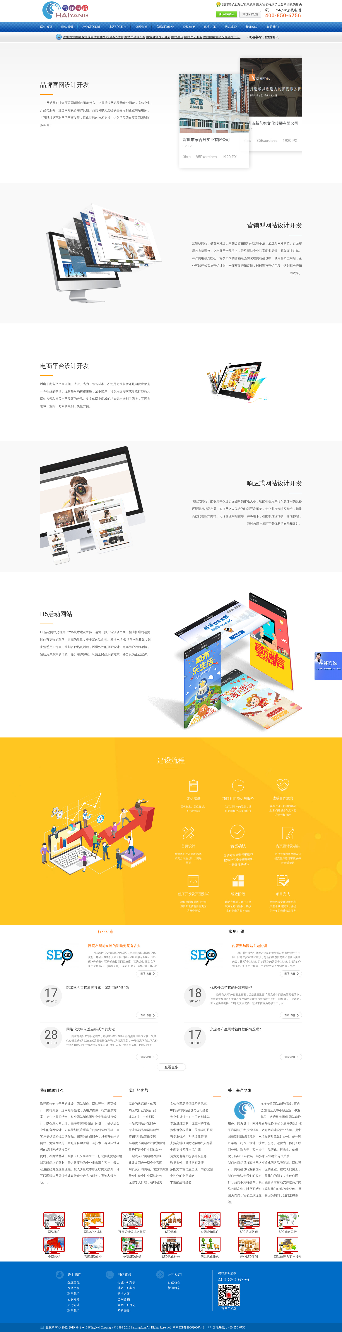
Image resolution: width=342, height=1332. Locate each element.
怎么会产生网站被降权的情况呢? (235, 1029)
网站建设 (231, 27)
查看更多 (171, 1067)
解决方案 (210, 27)
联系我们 (273, 27)
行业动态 (105, 931)
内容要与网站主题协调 (249, 946)
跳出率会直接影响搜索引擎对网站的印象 (97, 987)
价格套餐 (189, 27)
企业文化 (73, 1282)
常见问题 (236, 931)
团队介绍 (73, 1299)
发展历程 (73, 1288)
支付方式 (73, 1305)
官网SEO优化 (165, 27)
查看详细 (145, 973)
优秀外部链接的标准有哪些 (231, 987)
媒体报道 (67, 27)
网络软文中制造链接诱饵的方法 (90, 1029)
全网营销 (141, 27)
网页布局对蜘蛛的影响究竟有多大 (114, 946)
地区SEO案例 (118, 27)
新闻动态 (252, 27)
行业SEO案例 (91, 27)
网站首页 (46, 27)
